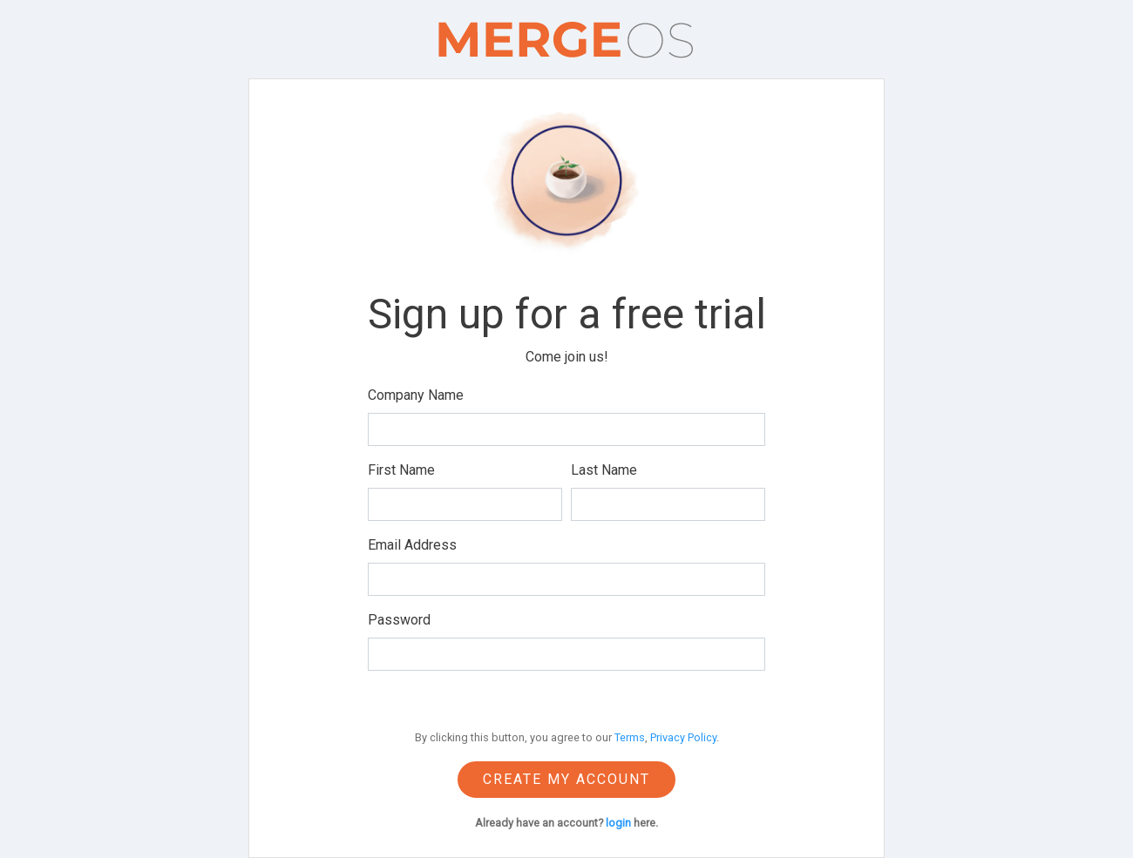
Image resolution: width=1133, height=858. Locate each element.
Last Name (604, 470)
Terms (629, 737)
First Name (401, 470)
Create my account (566, 779)
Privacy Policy (683, 737)
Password (399, 619)
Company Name (416, 395)
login (618, 822)
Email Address (412, 545)
